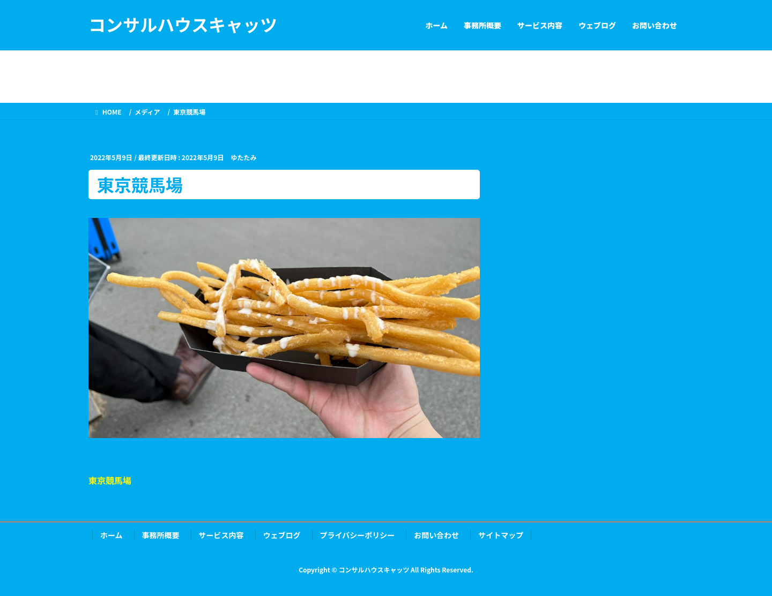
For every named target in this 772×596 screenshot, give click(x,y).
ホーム (111, 535)
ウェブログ (282, 535)
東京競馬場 (109, 480)
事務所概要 (161, 535)
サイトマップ (500, 535)
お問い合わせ (436, 535)
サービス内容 (221, 535)
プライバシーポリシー (357, 535)
